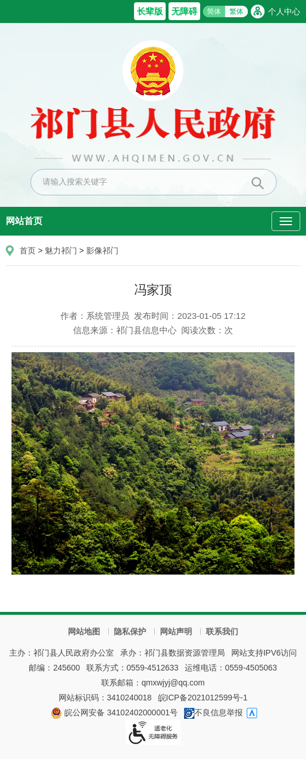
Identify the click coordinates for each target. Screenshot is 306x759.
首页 (28, 250)
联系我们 (222, 631)
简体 (214, 11)
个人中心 (284, 11)
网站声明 (176, 631)
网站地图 (84, 631)
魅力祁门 (61, 250)
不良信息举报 (213, 712)
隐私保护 (130, 631)
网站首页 (24, 221)
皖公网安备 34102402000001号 (114, 712)
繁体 (236, 11)
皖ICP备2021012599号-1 (203, 697)
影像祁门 (102, 250)
